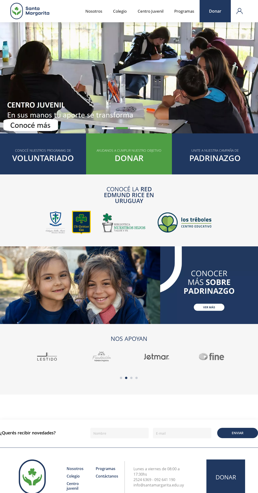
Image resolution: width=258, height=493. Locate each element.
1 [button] (104, 129)
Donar (215, 11)
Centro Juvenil (150, 11)
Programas (184, 11)
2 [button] (118, 129)
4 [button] (146, 129)
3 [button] (132, 129)
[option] (129, 76)
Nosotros (93, 11)
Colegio (120, 11)
